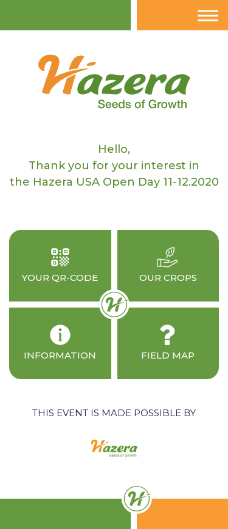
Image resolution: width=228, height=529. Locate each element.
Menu (208, 21)
